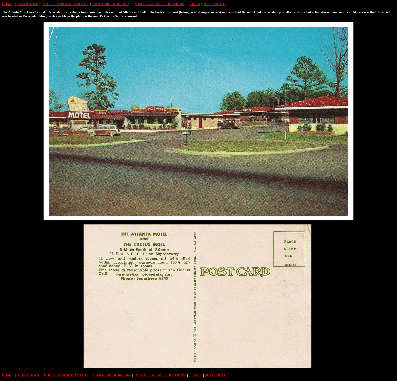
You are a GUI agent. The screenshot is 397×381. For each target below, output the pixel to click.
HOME (7, 4)
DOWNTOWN (27, 4)
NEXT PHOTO (215, 4)
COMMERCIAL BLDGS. (110, 4)
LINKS (195, 4)
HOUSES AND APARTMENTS (65, 4)
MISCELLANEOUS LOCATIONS (159, 4)
